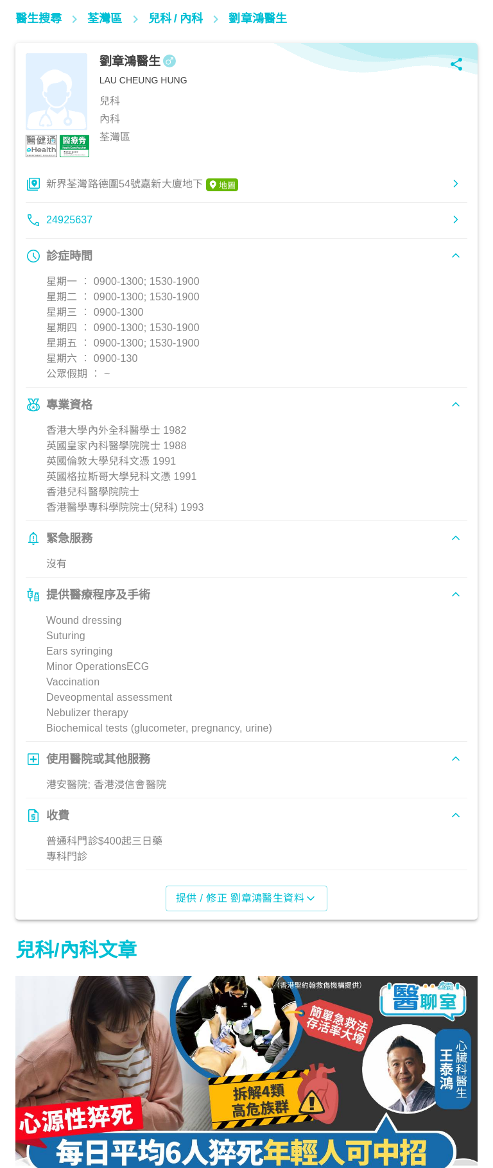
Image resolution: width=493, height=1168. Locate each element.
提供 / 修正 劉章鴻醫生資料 (246, 898)
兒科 (198, 1111)
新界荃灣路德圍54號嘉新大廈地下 (142, 184)
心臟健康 (41, 1111)
